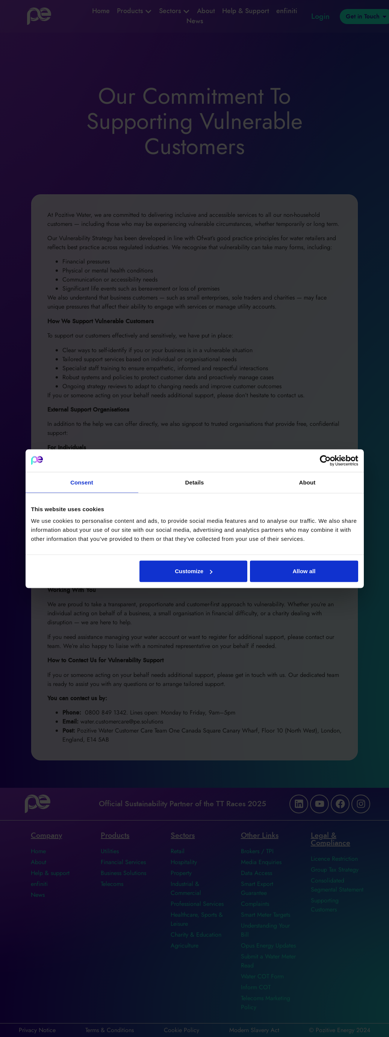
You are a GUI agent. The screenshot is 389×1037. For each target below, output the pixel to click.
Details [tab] (194, 482)
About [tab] (307, 482)
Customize (193, 571)
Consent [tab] (81, 482)
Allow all (304, 571)
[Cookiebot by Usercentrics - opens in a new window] (325, 460)
